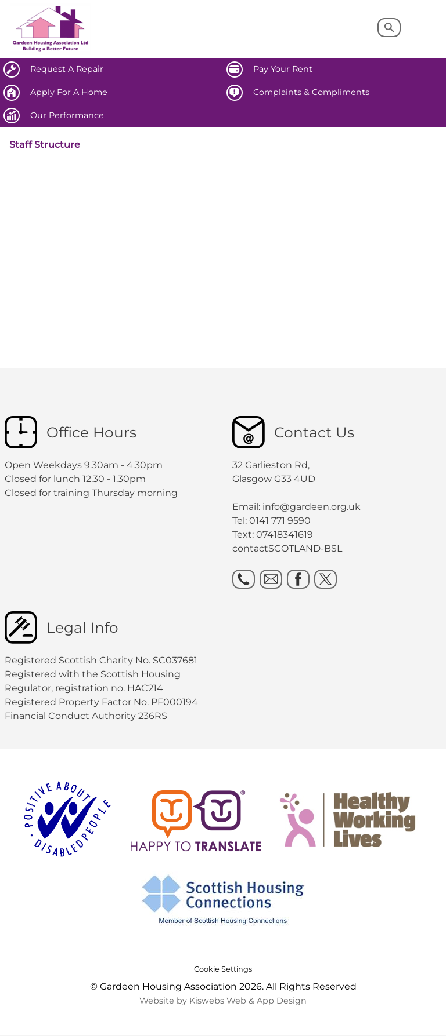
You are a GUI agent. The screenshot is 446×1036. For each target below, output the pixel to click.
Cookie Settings (223, 969)
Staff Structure (44, 144)
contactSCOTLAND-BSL (287, 548)
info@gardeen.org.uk (311, 506)
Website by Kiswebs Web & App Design (223, 1000)
